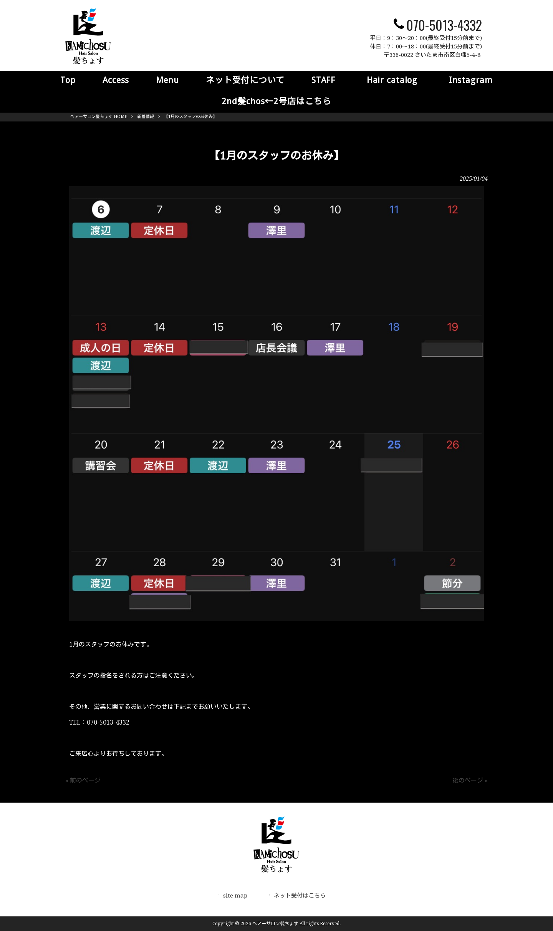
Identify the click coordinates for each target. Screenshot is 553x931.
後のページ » (470, 780)
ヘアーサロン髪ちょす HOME (98, 116)
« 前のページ (83, 780)
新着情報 (145, 116)
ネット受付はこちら (300, 895)
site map (235, 895)
